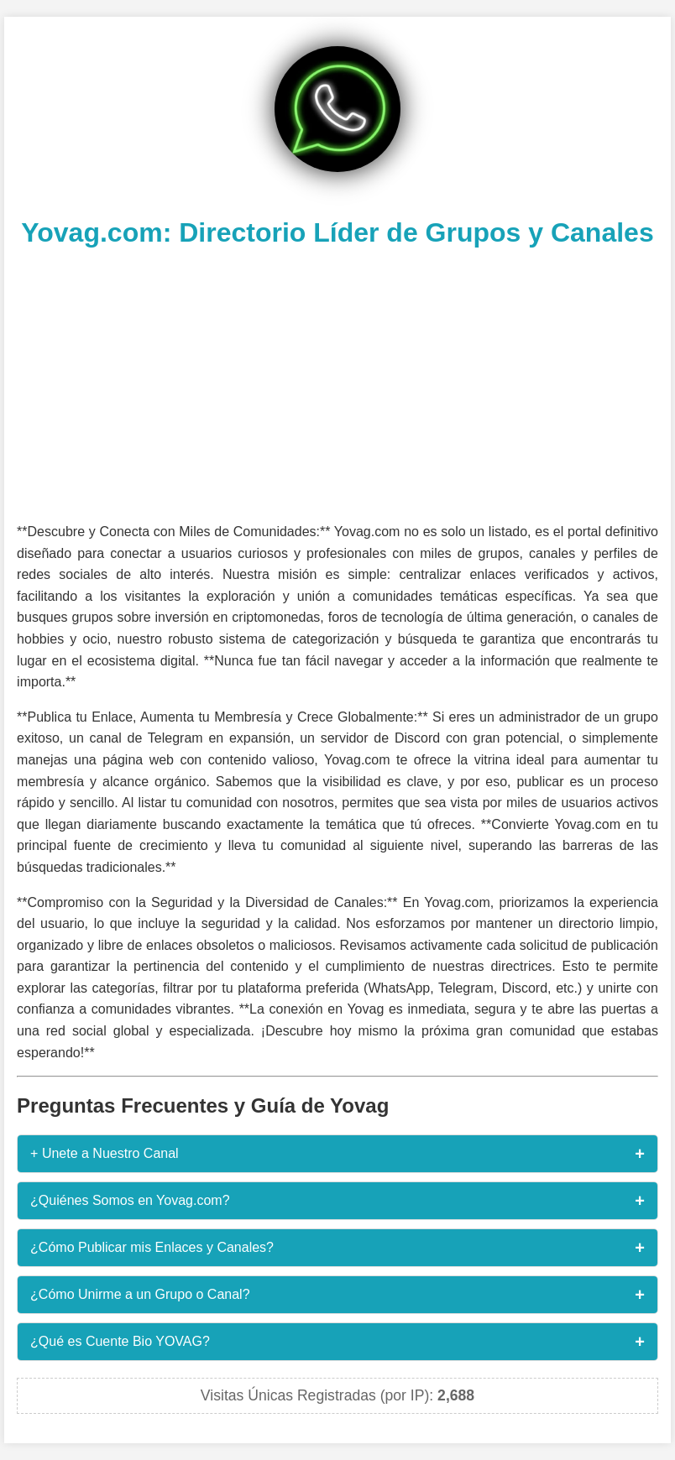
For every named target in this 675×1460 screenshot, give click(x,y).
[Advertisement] (337, 382)
